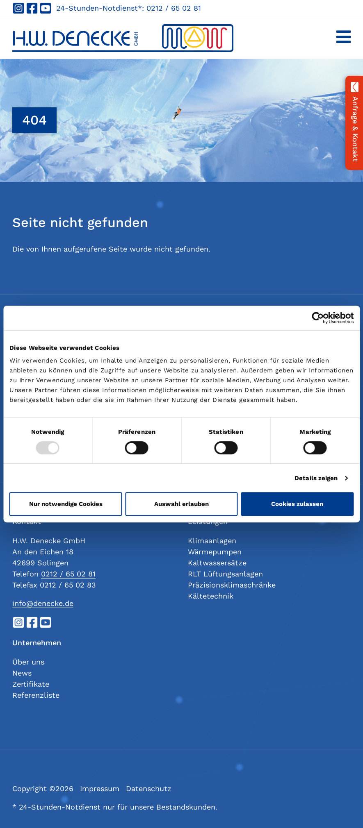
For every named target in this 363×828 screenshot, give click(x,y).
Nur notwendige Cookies (66, 504)
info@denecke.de (42, 603)
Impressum (99, 788)
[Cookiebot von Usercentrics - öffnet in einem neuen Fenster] (318, 318)
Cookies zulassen (297, 504)
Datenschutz (148, 788)
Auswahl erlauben (181, 504)
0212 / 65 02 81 (173, 8)
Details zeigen (316, 478)
